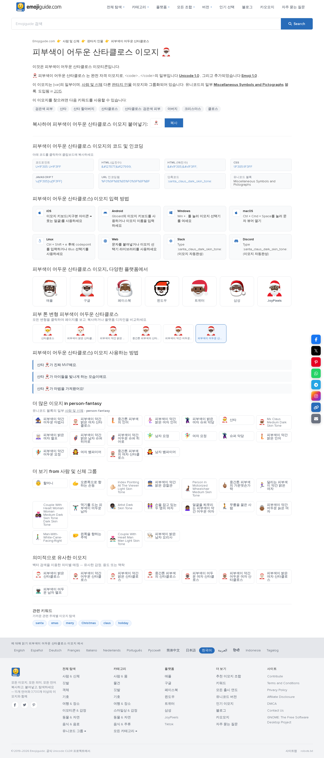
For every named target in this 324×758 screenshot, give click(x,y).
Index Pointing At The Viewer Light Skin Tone (124, 487)
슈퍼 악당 (232, 436)
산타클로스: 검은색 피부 (142, 109)
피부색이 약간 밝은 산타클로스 (124, 576)
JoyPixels (171, 717)
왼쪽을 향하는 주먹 (86, 535)
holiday (123, 623)
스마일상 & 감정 (125, 710)
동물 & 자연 (71, 717)
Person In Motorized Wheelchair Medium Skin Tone (198, 488)
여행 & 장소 (71, 704)
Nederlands (112, 650)
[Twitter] (24, 705)
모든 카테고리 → (125, 731)
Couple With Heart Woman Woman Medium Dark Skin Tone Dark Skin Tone (49, 515)
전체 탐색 (115, 7)
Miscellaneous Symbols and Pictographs (254, 183)
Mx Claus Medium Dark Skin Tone (273, 422)
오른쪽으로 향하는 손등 (86, 483)
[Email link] (316, 418)
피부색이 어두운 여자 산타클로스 (199, 576)
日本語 (191, 650)
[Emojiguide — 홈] (15, 672)
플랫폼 (162, 7)
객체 (65, 690)
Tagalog (273, 650)
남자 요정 (158, 436)
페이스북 (171, 690)
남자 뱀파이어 (161, 452)
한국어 (207, 650)
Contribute (275, 676)
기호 (65, 697)
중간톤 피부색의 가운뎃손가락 (235, 485)
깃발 (65, 683)
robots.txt (307, 751)
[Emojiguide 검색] (146, 23)
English (19, 650)
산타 (63, 109)
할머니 (44, 483)
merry (70, 623)
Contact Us (275, 710)
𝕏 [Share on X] (316, 350)
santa (40, 623)
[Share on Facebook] (316, 339)
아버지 (172, 109)
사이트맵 (291, 751)
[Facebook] (15, 705)
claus (107, 623)
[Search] (297, 23)
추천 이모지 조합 (228, 676)
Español (37, 650)
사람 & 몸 (120, 676)
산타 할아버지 (84, 109)
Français (74, 650)
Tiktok (169, 724)
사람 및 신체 (71, 41)
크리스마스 (193, 109)
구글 (168, 683)
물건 (117, 683)
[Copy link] (316, 407)
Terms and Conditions (283, 683)
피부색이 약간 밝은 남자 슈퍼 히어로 (87, 438)
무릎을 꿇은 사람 (236, 506)
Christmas (89, 623)
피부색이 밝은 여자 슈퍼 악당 (199, 420)
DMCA (272, 704)
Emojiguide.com (44, 41)
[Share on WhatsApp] (316, 373)
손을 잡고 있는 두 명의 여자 (162, 506)
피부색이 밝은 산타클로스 (49, 575)
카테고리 (140, 7)
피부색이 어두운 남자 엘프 (49, 591)
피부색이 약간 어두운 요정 (49, 452)
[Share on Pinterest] (316, 362)
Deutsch (55, 650)
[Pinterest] (34, 705)
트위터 (170, 704)
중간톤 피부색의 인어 (124, 420)
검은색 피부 (44, 109)
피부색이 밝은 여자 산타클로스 (273, 576)
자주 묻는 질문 (293, 7)
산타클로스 (109, 109)
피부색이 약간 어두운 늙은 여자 (274, 508)
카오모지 (267, 7)
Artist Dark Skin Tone (121, 506)
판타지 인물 (95, 41)
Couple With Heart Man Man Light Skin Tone (124, 539)
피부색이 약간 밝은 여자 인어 (162, 420)
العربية (222, 650)
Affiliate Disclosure (281, 697)
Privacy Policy (277, 690)
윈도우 (170, 697)
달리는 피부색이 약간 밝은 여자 (273, 485)
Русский (154, 650)
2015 (58, 91)
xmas (54, 623)
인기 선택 (226, 7)
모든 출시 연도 (227, 690)
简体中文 (173, 650)
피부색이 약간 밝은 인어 (273, 436)
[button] (63, 165)
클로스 (213, 109)
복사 (173, 123)
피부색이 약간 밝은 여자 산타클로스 (87, 422)
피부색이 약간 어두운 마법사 (49, 420)
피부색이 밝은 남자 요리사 (161, 535)
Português (134, 650)
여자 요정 (195, 436)
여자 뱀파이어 (86, 452)
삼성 (168, 710)
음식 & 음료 (71, 724)
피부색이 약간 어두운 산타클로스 (86, 576)
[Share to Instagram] (316, 396)
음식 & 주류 (122, 724)
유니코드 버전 (226, 697)
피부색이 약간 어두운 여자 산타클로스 (236, 576)
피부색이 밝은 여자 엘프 (49, 436)
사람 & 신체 (71, 676)
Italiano (91, 650)
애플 (168, 676)
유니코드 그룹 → (74, 731)
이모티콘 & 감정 (74, 710)
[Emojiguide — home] (39, 7)
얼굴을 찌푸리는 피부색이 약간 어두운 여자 (199, 508)
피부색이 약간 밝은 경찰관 (161, 483)
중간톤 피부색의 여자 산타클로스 (124, 454)
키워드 (221, 683)
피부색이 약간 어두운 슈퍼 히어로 (124, 438)
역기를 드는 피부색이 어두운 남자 (87, 508)
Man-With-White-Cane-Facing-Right (48, 537)
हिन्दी (236, 650)
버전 (207, 7)
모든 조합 (186, 7)
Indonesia (253, 650)
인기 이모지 (225, 704)
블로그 (247, 7)
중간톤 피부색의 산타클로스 (161, 575)
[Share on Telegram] (316, 384)
